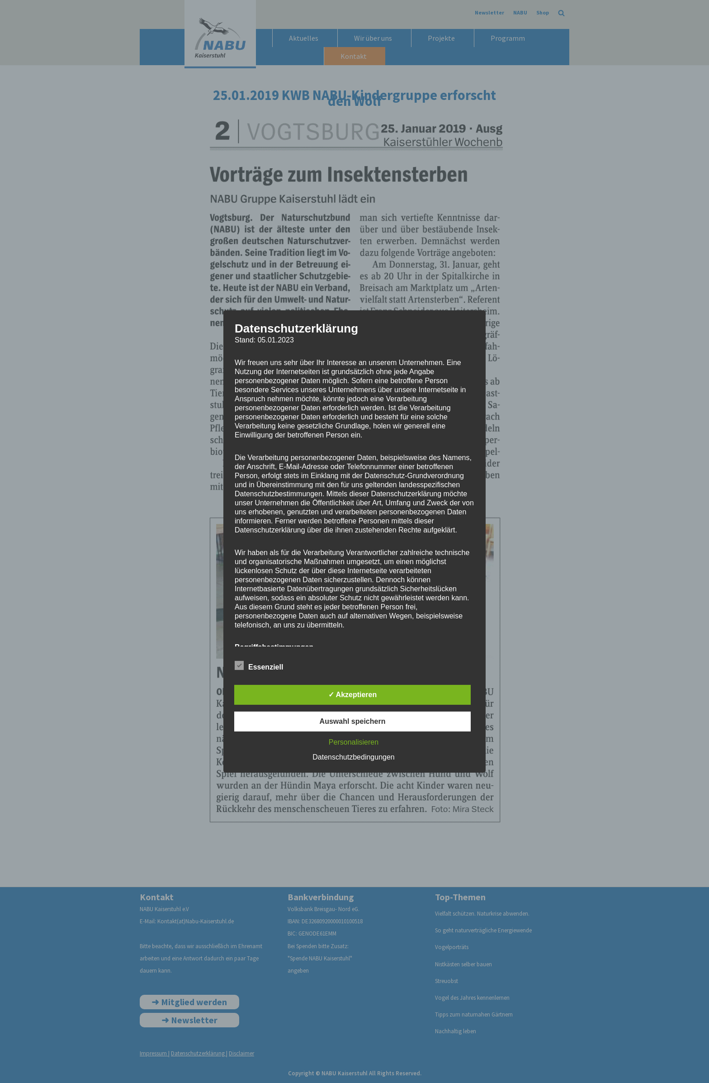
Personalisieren (353, 742)
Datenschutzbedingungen (353, 757)
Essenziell (259, 665)
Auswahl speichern (353, 721)
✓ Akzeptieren (352, 694)
